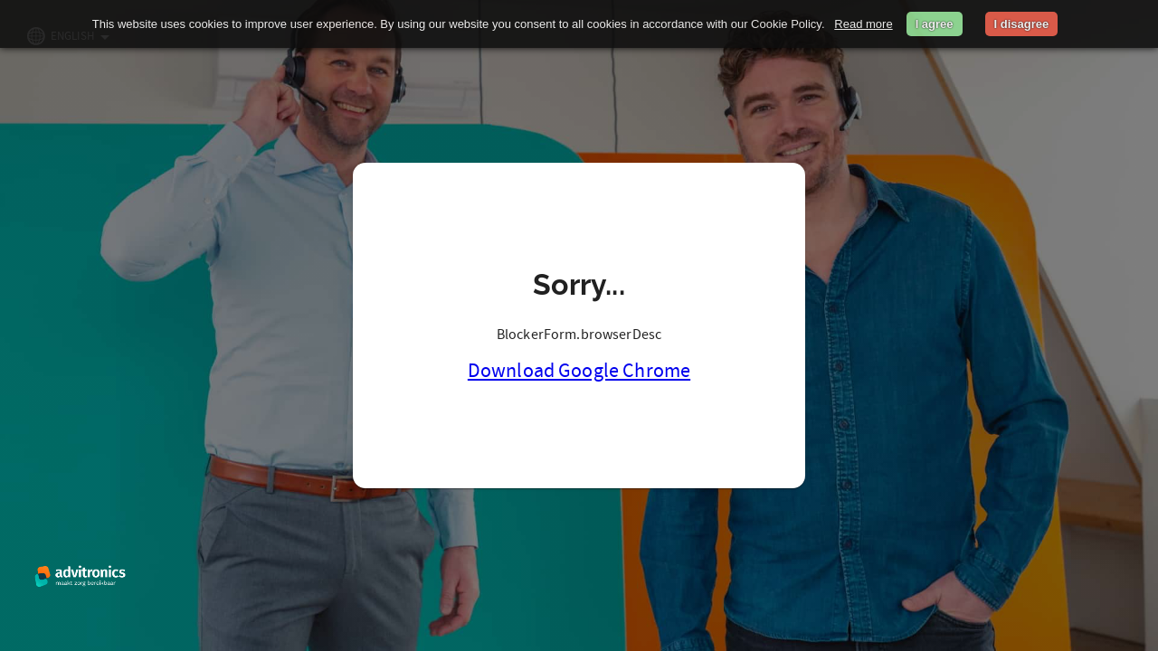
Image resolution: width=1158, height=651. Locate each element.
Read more (863, 24)
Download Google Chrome (579, 370)
